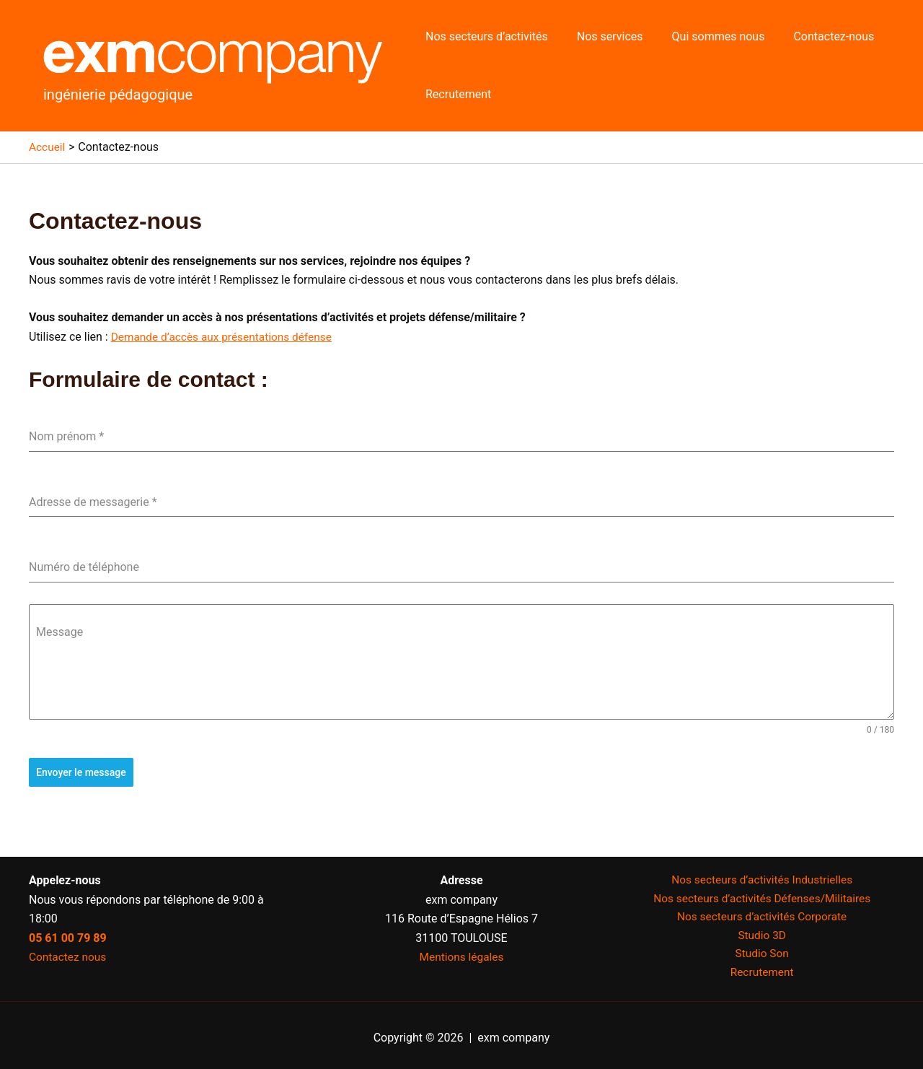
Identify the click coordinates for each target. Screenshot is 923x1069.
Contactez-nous (813, 36)
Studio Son (762, 952)
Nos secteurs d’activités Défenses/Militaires (761, 895)
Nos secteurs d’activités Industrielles (762, 875)
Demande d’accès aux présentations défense (225, 337)
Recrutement (455, 94)
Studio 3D (762, 932)
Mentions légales (461, 952)
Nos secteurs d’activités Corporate (762, 913)
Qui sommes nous (704, 36)
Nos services (601, 36)
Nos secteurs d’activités (484, 36)
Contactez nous (69, 952)
